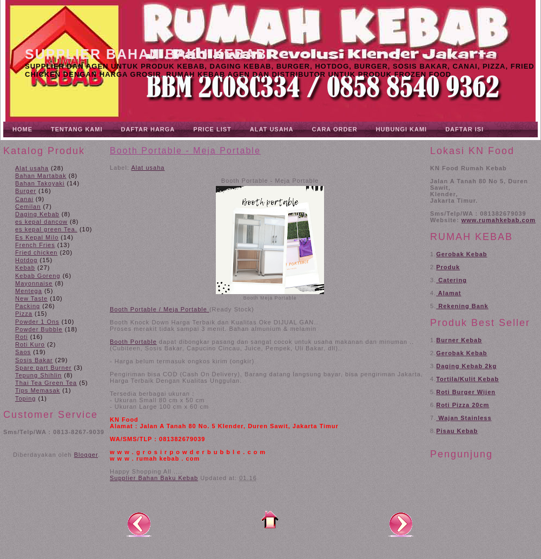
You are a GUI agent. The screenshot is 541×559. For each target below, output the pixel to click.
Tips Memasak (37, 390)
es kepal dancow (41, 221)
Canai (24, 199)
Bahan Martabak (41, 175)
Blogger (86, 454)
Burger (25, 191)
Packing (27, 306)
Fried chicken (36, 252)
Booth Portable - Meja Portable (185, 150)
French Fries (35, 245)
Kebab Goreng (38, 275)
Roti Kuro (30, 344)
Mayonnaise (33, 283)
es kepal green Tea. (46, 229)
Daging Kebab (37, 214)
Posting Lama (401, 524)
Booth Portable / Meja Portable (159, 309)
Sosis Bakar (34, 360)
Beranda (270, 519)
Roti (21, 337)
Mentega (28, 291)
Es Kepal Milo (36, 237)
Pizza (23, 313)
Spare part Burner (43, 367)
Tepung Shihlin (38, 375)
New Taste (31, 298)
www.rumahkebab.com (498, 220)
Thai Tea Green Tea (46, 383)
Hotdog (26, 260)
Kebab (25, 267)
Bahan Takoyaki (39, 183)
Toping (25, 398)
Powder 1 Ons (37, 321)
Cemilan (28, 206)
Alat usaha (32, 168)
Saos (23, 352)
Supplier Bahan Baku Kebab (146, 54)
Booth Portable (133, 341)
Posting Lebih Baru (139, 524)
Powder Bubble (39, 329)
